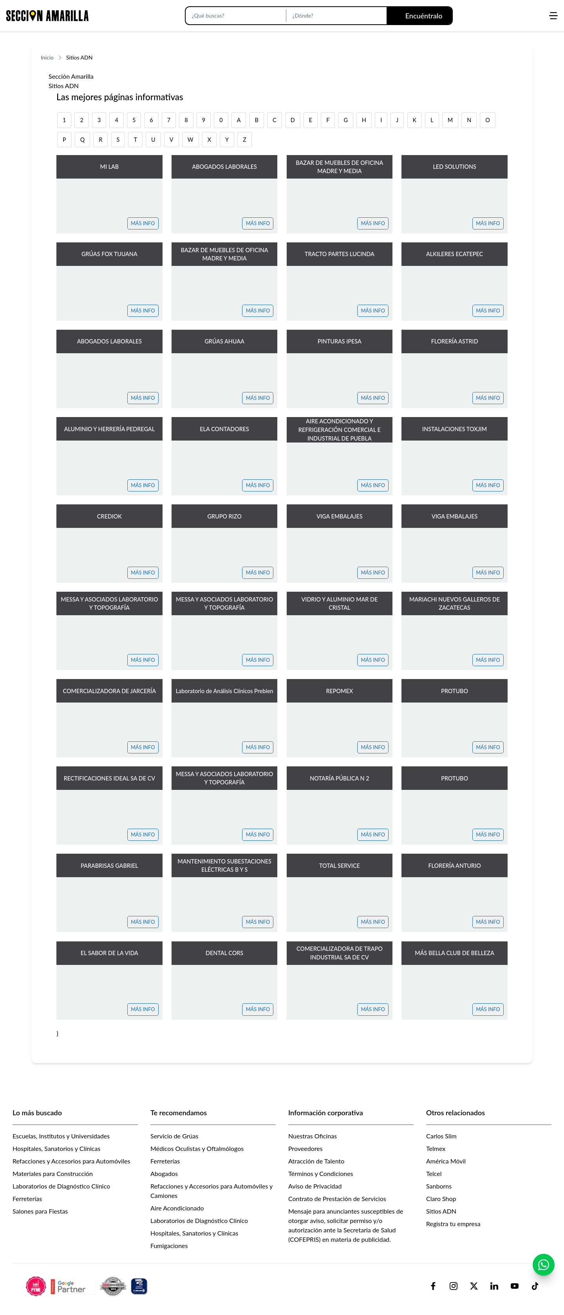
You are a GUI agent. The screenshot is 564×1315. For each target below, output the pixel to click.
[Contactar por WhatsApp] (544, 1265)
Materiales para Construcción (53, 1173)
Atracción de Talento (316, 1161)
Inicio (47, 57)
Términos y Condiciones (320, 1173)
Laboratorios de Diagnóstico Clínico (61, 1186)
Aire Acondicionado (177, 1208)
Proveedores (305, 1148)
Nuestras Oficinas (312, 1136)
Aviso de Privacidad (315, 1186)
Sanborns (439, 1186)
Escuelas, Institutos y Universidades (61, 1136)
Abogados (164, 1173)
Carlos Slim (441, 1136)
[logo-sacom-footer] (87, 1286)
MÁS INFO (143, 223)
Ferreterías (27, 1198)
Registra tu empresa (453, 1223)
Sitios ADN (441, 1211)
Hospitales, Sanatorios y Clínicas (56, 1148)
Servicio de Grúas (174, 1136)
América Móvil (446, 1161)
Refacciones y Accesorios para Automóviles (71, 1161)
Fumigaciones (169, 1245)
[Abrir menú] (553, 15)
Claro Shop (441, 1198)
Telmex (435, 1148)
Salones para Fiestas (40, 1211)
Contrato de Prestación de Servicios (337, 1198)
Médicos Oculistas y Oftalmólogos (197, 1148)
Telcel (433, 1173)
